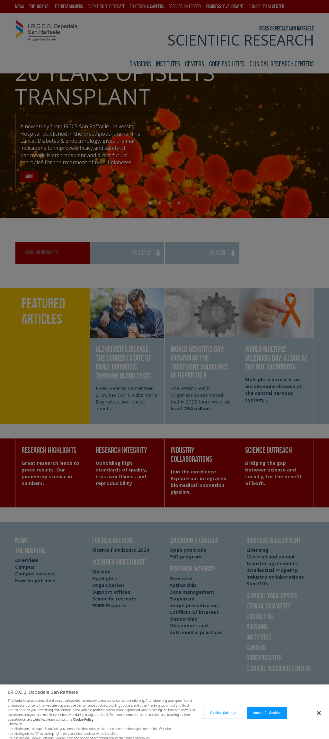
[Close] (319, 723)
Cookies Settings (223, 723)
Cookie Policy (83, 729)
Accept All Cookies (267, 723)
